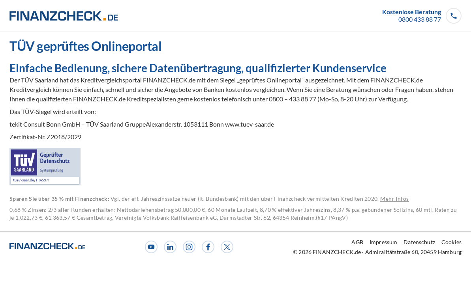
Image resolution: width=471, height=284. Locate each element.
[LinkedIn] (170, 247)
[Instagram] (189, 247)
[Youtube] (151, 247)
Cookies (451, 242)
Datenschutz (419, 242)
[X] (227, 247)
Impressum (383, 242)
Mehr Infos (394, 198)
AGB (357, 242)
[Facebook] (208, 247)
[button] (422, 16)
